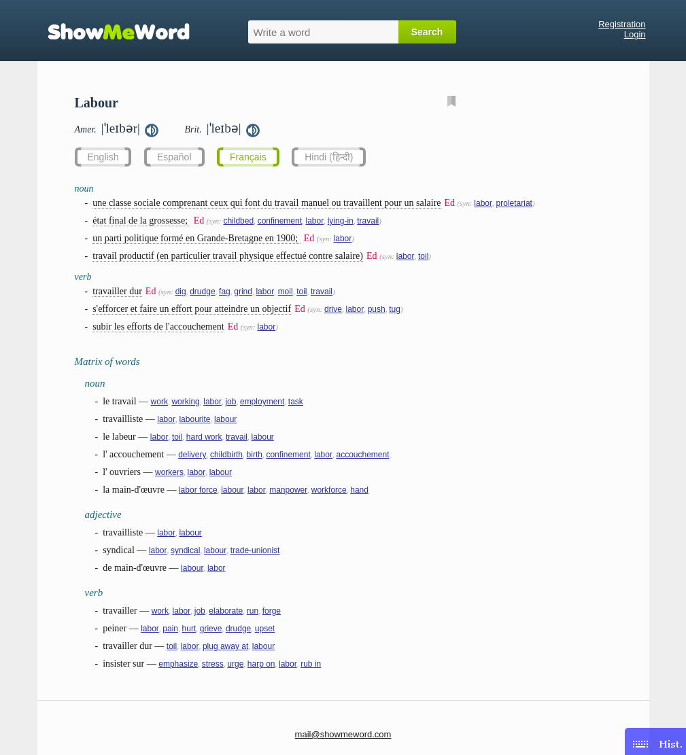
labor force (198, 490)
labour (225, 419)
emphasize (178, 664)
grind (243, 291)
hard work (204, 437)
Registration (621, 24)
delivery (192, 454)
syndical (185, 550)
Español (174, 157)
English (103, 157)
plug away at (225, 646)
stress (213, 664)
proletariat (514, 203)
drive (333, 309)
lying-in (341, 221)
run (252, 611)
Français (248, 157)
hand (359, 490)
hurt (189, 628)
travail (368, 221)
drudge (202, 291)
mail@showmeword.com (343, 734)
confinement (280, 221)
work (159, 401)
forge (271, 611)
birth (254, 454)
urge (235, 664)
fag (224, 291)
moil (285, 291)
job (230, 401)
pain (170, 628)
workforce (329, 490)
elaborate (226, 611)
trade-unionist (255, 550)
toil (423, 256)
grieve (211, 628)
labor (483, 203)
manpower (288, 490)
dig (180, 291)
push (376, 309)
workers (169, 472)
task (295, 401)
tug (394, 309)
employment (262, 401)
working (185, 401)
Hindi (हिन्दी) (329, 157)
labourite (194, 419)
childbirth (226, 454)
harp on (261, 664)
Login (635, 34)
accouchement (362, 454)
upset (265, 628)
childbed (238, 221)
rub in (311, 664)
